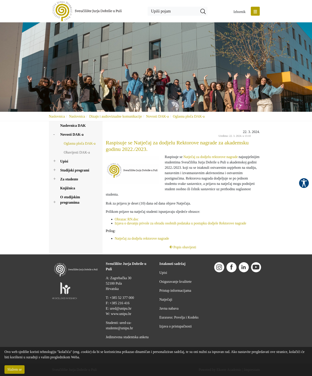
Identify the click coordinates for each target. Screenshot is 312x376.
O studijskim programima (70, 199)
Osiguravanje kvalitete (175, 281)
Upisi (64, 161)
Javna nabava (169, 308)
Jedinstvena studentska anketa (127, 337)
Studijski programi (74, 170)
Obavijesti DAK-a (77, 152)
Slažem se (14, 369)
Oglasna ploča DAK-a (189, 116)
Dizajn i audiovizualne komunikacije (115, 116)
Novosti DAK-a (157, 116)
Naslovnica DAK (73, 125)
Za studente (69, 179)
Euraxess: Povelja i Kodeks (179, 317)
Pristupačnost (304, 183)
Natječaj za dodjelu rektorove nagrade (210, 157)
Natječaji (165, 299)
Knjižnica (67, 188)
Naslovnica (57, 116)
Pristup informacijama (175, 290)
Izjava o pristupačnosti (175, 326)
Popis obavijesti (183, 247)
